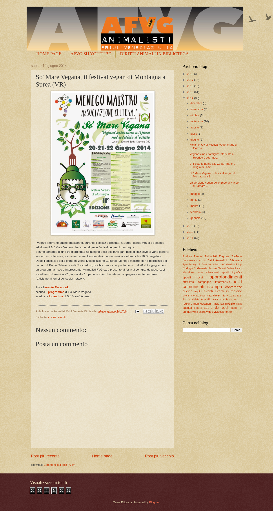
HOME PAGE (48, 53)
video (209, 311)
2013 (190, 226)
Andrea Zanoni (192, 256)
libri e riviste (191, 299)
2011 (190, 238)
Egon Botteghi (190, 264)
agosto (195, 127)
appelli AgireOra (232, 272)
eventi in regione (228, 291)
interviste (226, 295)
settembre (197, 121)
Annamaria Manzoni (194, 260)
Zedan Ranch (234, 268)
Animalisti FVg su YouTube (223, 256)
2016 (190, 86)
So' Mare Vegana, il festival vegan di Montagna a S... (212, 175)
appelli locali (193, 277)
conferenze (233, 287)
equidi (198, 291)
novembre (197, 109)
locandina (56, 296)
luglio (194, 133)
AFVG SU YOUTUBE (90, 53)
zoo (230, 312)
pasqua (187, 307)
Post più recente (45, 456)
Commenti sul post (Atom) (60, 464)
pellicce (198, 308)
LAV (222, 264)
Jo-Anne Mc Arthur (209, 264)
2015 (190, 92)
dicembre (196, 103)
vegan (202, 312)
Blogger (154, 502)
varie (195, 312)
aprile (194, 199)
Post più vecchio (159, 456)
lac (234, 295)
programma (56, 292)
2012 (190, 231)
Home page (102, 456)
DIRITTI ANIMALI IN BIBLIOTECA (154, 53)
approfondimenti (225, 276)
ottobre (195, 115)
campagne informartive (214, 281)
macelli (205, 299)
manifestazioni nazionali (208, 303)
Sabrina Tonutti (217, 268)
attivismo (188, 281)
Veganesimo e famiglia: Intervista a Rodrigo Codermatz (212, 155)
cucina (52, 317)
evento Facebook (56, 287)
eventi (62, 317)
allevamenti (212, 272)
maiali (215, 299)
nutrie (239, 304)
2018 (190, 74)
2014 (190, 98)
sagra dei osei (216, 307)
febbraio (195, 212)
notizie (230, 303)
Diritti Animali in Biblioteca (224, 260)
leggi (239, 295)
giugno (195, 139)
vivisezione (221, 311)
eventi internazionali (194, 295)
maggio (195, 193)
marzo (194, 206)
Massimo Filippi (234, 264)
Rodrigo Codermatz (195, 268)
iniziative (213, 295)
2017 (190, 79)
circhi (238, 281)
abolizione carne (193, 272)
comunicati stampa (202, 286)
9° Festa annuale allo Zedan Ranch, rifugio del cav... (212, 165)
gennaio (195, 218)
